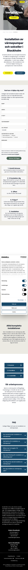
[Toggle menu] (23, 6)
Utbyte (13, 135)
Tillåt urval (14, 308)
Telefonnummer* (5, 121)
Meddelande (4, 140)
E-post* (3, 115)
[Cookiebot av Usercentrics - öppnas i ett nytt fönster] (20, 257)
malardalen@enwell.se (14, 537)
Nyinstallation (6, 135)
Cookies (18, 556)
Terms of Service (16, 566)
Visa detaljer (21, 300)
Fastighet (13, 2)
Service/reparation (8, 137)
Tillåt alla (14, 304)
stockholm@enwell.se (14, 550)
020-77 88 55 (14, 548)
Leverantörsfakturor (9, 558)
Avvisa (14, 311)
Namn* (2, 103)
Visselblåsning (14, 560)
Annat (16, 137)
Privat (6, 2)
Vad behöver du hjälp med (7, 133)
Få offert (22, 1)
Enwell (4, 32)
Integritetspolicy (11, 556)
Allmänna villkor (19, 558)
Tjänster (10, 32)
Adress (3, 109)
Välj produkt (4, 127)
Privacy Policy (8, 566)
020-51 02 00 (14, 536)
